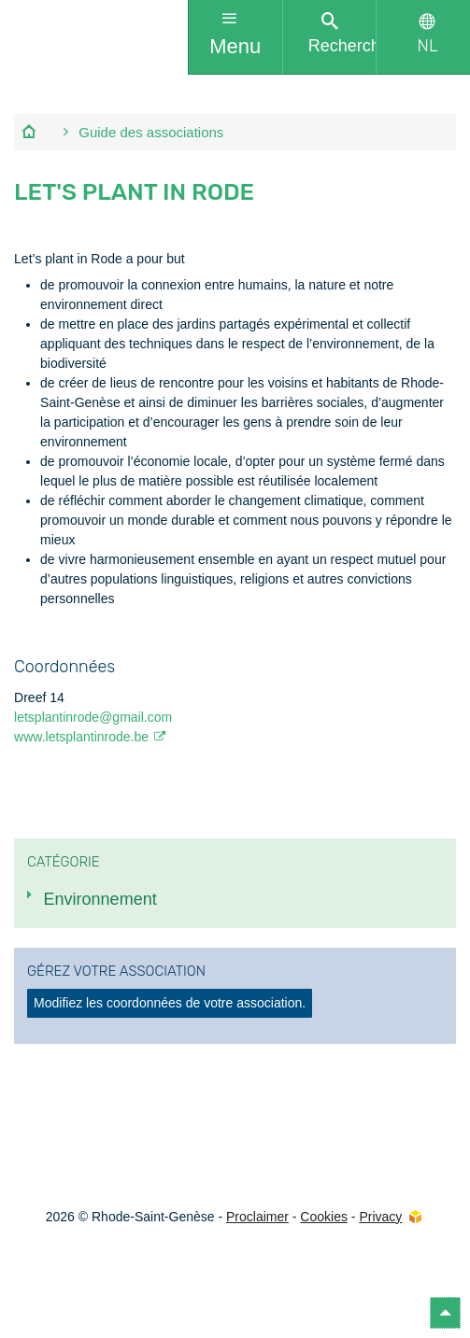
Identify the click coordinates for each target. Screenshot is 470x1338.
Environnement (100, 899)
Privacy (380, 1216)
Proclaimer (257, 1216)
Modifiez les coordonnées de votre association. (170, 1002)
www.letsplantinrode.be (81, 736)
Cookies (324, 1216)
